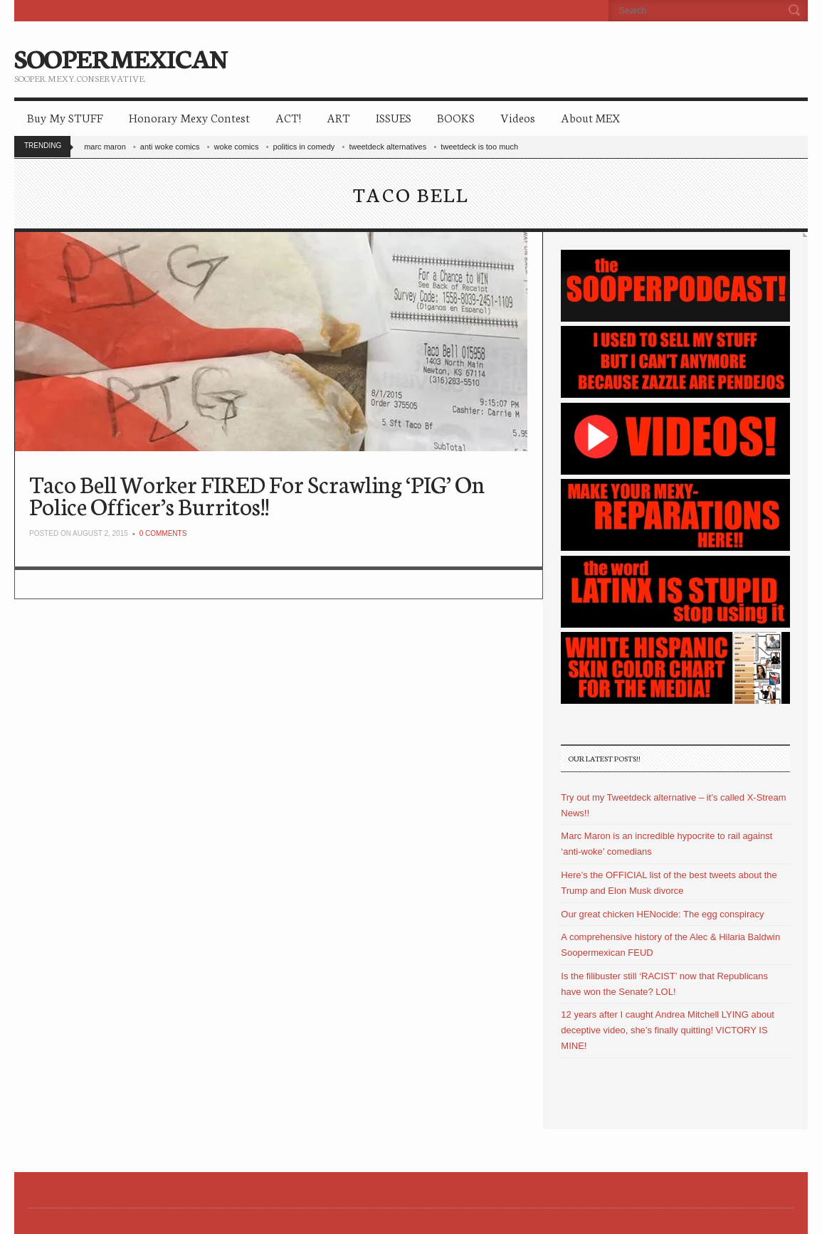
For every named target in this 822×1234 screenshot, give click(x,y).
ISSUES (393, 117)
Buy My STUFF (65, 117)
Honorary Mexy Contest (189, 117)
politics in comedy (304, 146)
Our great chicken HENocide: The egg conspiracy (662, 914)
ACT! (288, 117)
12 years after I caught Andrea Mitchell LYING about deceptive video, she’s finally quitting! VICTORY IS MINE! (667, 1030)
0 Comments (163, 533)
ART (338, 117)
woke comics (236, 146)
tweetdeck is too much (479, 146)
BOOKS (456, 117)
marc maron (105, 146)
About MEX (590, 117)
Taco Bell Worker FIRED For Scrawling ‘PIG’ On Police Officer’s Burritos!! (257, 494)
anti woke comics (170, 146)
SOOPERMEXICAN (120, 57)
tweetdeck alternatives (387, 146)
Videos (517, 117)
